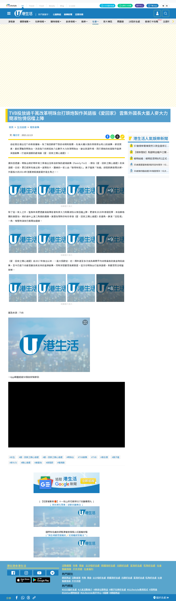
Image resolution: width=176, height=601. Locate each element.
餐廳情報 (66, 569)
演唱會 (11, 21)
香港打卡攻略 (151, 21)
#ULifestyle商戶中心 (90, 592)
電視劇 (61, 462)
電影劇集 (34, 127)
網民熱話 (66, 577)
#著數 (105, 592)
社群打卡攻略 (126, 5)
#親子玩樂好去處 (117, 589)
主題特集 (167, 21)
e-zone (72, 5)
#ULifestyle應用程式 (137, 589)
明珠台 (71, 457)
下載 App (153, 5)
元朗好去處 (123, 565)
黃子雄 (116, 457)
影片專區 (107, 21)
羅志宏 (16, 135)
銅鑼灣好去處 (108, 565)
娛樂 (83, 21)
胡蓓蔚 (50, 462)
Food (41, 5)
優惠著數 (24, 21)
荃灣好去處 (136, 565)
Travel (31, 5)
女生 (13, 457)
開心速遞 (26, 462)
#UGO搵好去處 (69, 589)
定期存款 (79, 14)
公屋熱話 (57, 14)
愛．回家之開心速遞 (29, 457)
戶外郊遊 (77, 569)
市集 (75, 565)
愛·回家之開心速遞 (53, 457)
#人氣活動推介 (85, 589)
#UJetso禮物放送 (70, 592)
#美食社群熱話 (101, 589)
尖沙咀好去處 (93, 565)
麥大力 (14, 462)
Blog (62, 5)
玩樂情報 (39, 21)
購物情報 (55, 21)
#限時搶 (153, 589)
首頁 (11, 127)
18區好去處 (134, 21)
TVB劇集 (83, 457)
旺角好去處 (149, 565)
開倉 (81, 565)
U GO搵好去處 (108, 5)
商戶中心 (139, 5)
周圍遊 (120, 21)
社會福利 (88, 569)
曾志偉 (105, 457)
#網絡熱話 (114, 592)
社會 (94, 21)
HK (22, 5)
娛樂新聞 (68, 14)
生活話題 (21, 127)
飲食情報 (70, 21)
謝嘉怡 (39, 462)
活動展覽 (66, 565)
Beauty (52, 5)
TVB (94, 457)
